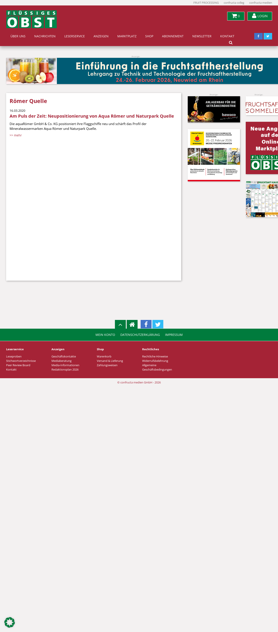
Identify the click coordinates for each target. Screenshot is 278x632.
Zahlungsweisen (107, 365)
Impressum (174, 335)
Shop (149, 36)
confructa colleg (234, 3)
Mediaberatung (61, 361)
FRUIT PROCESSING (206, 3)
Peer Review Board (18, 365)
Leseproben (14, 356)
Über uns (18, 36)
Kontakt (227, 36)
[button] (9, 622)
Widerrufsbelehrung (155, 361)
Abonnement (173, 36)
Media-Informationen (65, 365)
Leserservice (74, 36)
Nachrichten (45, 36)
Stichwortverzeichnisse (21, 361)
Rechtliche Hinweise (155, 356)
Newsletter (201, 36)
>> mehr (16, 135)
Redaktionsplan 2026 (64, 369)
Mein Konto (105, 335)
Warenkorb (104, 356)
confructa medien (260, 3)
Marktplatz (126, 36)
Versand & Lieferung (110, 361)
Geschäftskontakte (63, 356)
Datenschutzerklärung (140, 335)
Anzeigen (101, 36)
